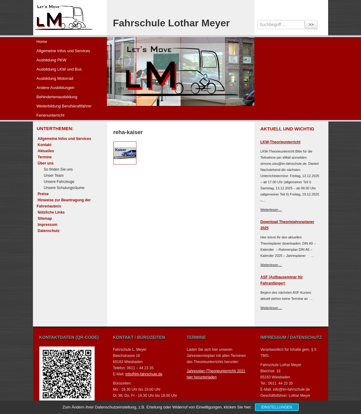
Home (42, 41)
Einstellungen (276, 407)
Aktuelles (46, 151)
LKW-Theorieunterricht (280, 142)
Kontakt (45, 145)
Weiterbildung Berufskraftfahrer (64, 106)
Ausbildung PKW (52, 60)
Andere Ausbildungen (56, 87)
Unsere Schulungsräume (64, 188)
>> (311, 24)
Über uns (46, 163)
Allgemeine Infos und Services (63, 50)
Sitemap (45, 218)
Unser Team (54, 175)
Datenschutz (49, 231)
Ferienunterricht (51, 115)
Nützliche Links (51, 212)
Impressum (47, 224)
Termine (45, 157)
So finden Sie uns (58, 169)
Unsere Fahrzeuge (59, 182)
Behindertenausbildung (57, 97)
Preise (43, 194)
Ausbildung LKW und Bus (59, 69)
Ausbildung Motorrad (55, 78)
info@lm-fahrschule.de (143, 374)
